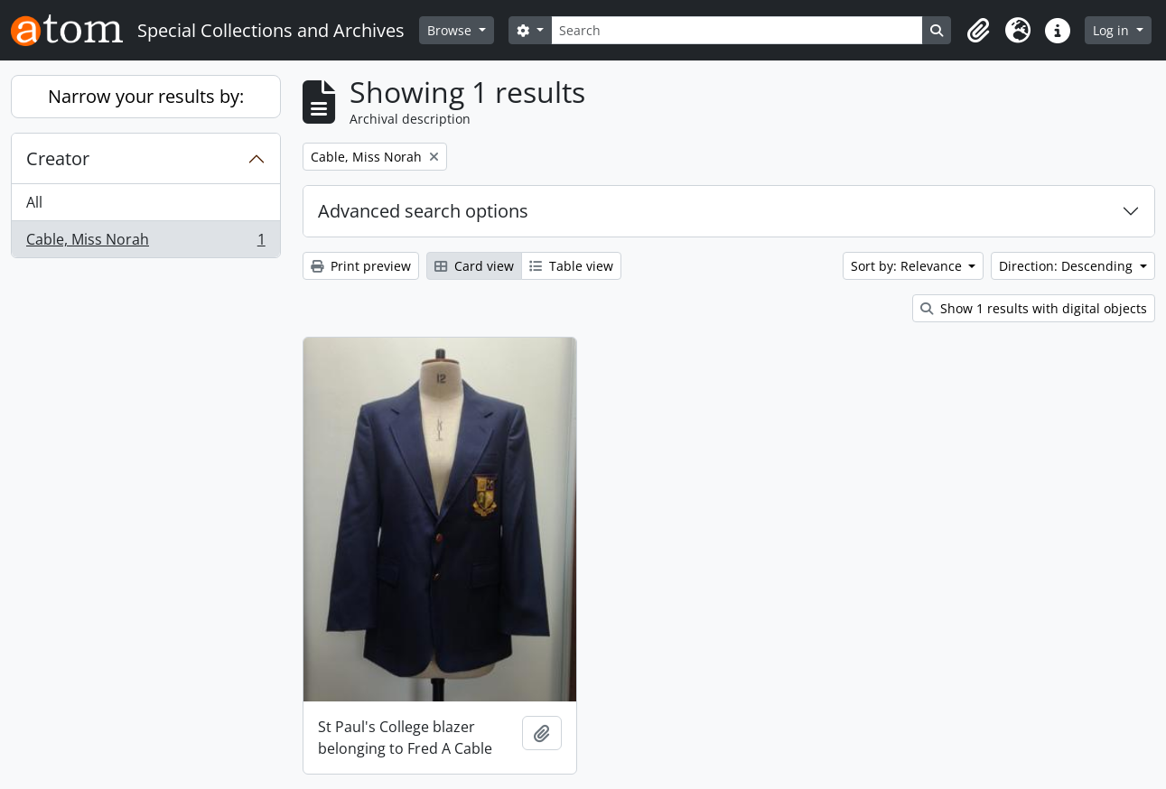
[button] (978, 31)
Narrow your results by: (146, 96)
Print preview (361, 265)
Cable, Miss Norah (145, 242)
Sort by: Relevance (908, 265)
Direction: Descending (1067, 265)
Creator (57, 158)
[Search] (737, 30)
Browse (451, 30)
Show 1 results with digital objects (1033, 308)
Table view (571, 265)
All (34, 202)
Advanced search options (423, 211)
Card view (474, 265)
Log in (1113, 30)
